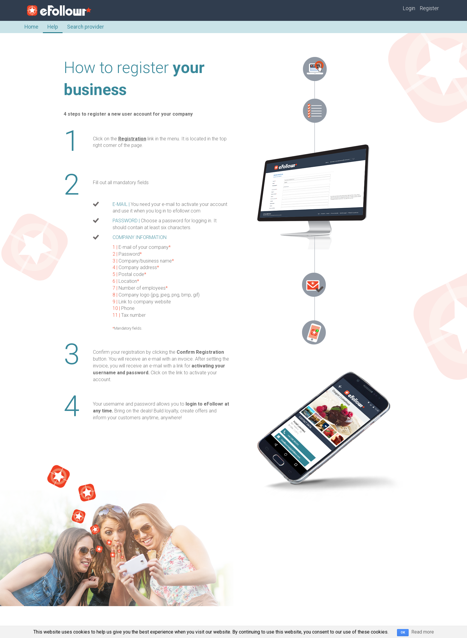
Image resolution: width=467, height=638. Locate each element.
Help (52, 27)
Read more (422, 632)
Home (31, 27)
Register (429, 8)
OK (403, 632)
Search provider (85, 27)
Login (409, 8)
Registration (132, 139)
